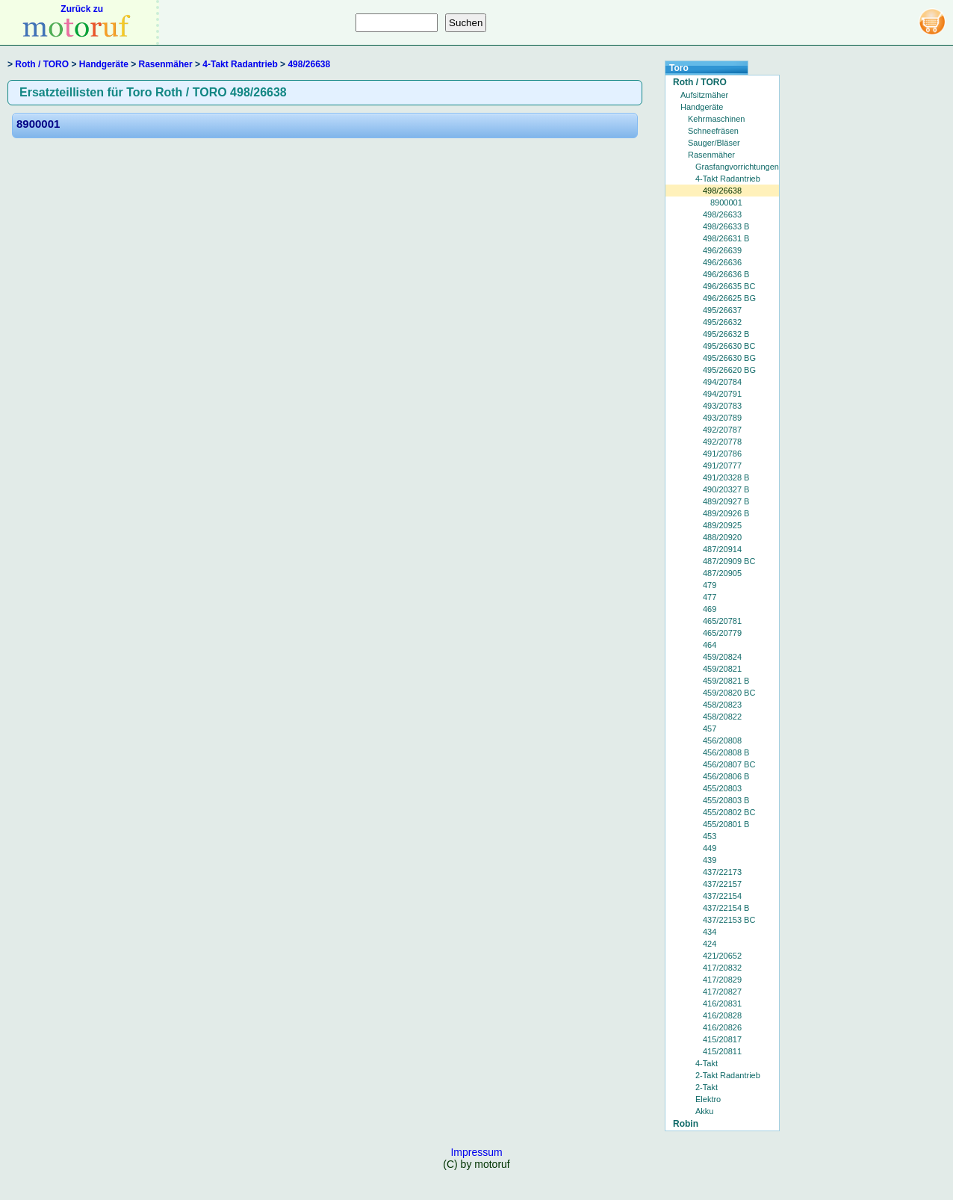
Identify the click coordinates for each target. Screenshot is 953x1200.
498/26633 (722, 214)
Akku (704, 1111)
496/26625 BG (729, 298)
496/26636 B (726, 274)
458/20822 (722, 716)
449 (709, 848)
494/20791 (722, 393)
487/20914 (722, 549)
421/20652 (722, 955)
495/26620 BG (729, 369)
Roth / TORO (42, 64)
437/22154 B (726, 907)
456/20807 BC (729, 764)
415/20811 (722, 1051)
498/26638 (309, 64)
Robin (685, 1124)
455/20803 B (726, 800)
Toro (679, 68)
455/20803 (722, 788)
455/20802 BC (729, 812)
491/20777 (722, 465)
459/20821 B (726, 680)
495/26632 (722, 322)
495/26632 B (726, 334)
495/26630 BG (729, 357)
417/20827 (722, 991)
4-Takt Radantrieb (239, 64)
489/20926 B (726, 513)
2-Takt (706, 1087)
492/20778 (722, 441)
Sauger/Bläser (714, 142)
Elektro (708, 1099)
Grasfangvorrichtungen (737, 166)
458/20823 (722, 704)
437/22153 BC (729, 919)
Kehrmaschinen (716, 118)
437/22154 (722, 895)
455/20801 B (726, 824)
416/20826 (722, 1027)
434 (709, 931)
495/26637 (722, 310)
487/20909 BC (729, 561)
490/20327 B (726, 489)
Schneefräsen (713, 130)
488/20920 (722, 537)
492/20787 (722, 429)
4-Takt (706, 1063)
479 (709, 585)
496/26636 (722, 262)
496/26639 (722, 250)
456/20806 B (726, 776)
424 (709, 943)
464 (709, 644)
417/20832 (722, 967)
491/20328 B (726, 477)
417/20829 (722, 979)
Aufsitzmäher (704, 94)
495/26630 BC (729, 345)
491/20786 (722, 453)
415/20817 (722, 1039)
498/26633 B (726, 226)
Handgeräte (103, 64)
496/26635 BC (729, 286)
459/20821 (722, 668)
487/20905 (722, 573)
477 (709, 597)
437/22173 (722, 871)
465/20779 (722, 632)
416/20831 (722, 1003)
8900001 (38, 123)
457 (709, 728)
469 (709, 608)
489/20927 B (726, 501)
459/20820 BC (729, 692)
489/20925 (722, 525)
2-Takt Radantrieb (727, 1075)
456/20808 (722, 740)
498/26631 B (726, 238)
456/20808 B (726, 752)
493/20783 (722, 405)
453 (709, 836)
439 (709, 860)
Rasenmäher (166, 64)
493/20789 (722, 417)
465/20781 (722, 620)
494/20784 (722, 381)
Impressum (476, 1152)
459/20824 (722, 656)
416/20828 (722, 1015)
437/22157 (722, 883)
